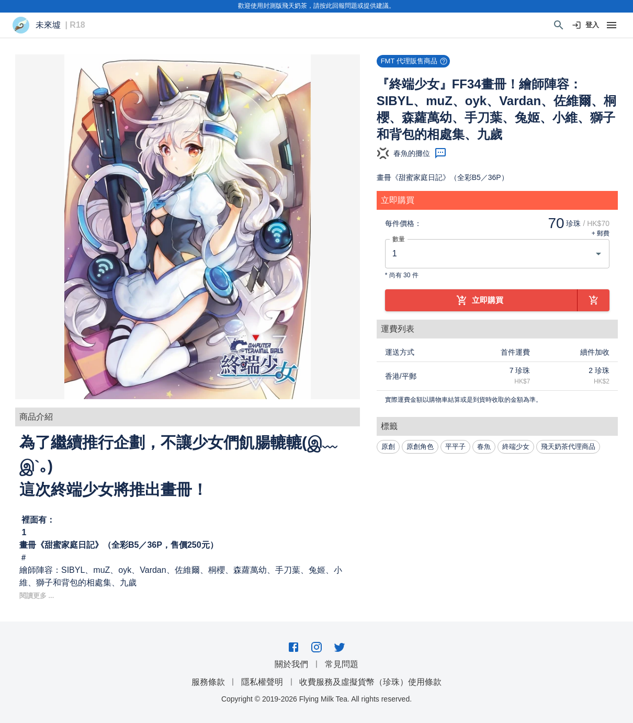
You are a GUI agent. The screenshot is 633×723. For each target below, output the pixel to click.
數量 (398, 238)
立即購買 (481, 300)
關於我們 (291, 664)
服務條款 (208, 681)
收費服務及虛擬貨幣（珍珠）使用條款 (370, 681)
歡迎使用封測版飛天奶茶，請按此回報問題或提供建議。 (316, 5)
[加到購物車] (593, 300)
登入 (586, 25)
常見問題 (341, 664)
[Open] (598, 253)
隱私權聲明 (262, 681)
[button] (187, 226)
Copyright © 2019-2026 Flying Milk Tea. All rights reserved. (316, 699)
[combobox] (489, 254)
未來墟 (48, 25)
